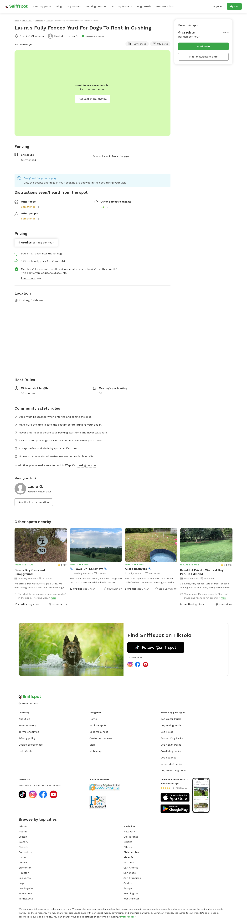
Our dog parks (42, 6)
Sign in (217, 6)
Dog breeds (144, 6)
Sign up (234, 6)
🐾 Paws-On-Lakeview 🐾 (88, 568)
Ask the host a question (33, 502)
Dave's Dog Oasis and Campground (30, 572)
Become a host (165, 6)
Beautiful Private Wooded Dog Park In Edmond (201, 572)
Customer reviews (100, 738)
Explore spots (97, 725)
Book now (203, 46)
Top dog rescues (96, 6)
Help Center (26, 751)
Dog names (74, 6)
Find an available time (203, 56)
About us (24, 718)
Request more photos (92, 98)
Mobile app (96, 751)
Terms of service (29, 731)
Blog (59, 6)
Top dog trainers (122, 6)
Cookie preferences (31, 744)
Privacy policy (27, 738)
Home (93, 718)
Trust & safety (27, 725)
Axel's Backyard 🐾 (138, 568)
